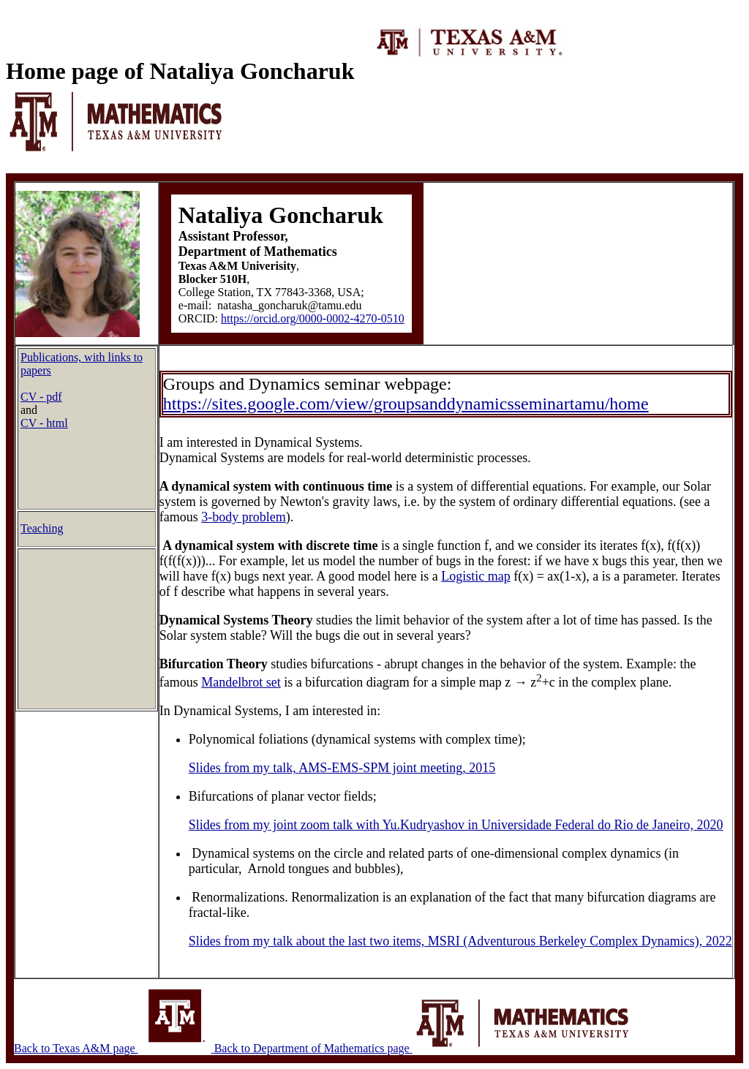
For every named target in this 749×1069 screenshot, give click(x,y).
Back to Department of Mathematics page (423, 1048)
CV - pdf (41, 396)
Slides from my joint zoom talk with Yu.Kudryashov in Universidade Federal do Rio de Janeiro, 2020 (456, 824)
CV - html (44, 423)
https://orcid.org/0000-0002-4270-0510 (312, 318)
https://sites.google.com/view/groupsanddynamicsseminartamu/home (406, 403)
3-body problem (243, 517)
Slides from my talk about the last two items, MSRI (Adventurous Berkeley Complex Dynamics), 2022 (460, 941)
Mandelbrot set (240, 682)
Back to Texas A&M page (114, 1048)
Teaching (41, 528)
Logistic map (475, 576)
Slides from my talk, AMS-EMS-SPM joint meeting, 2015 (342, 767)
